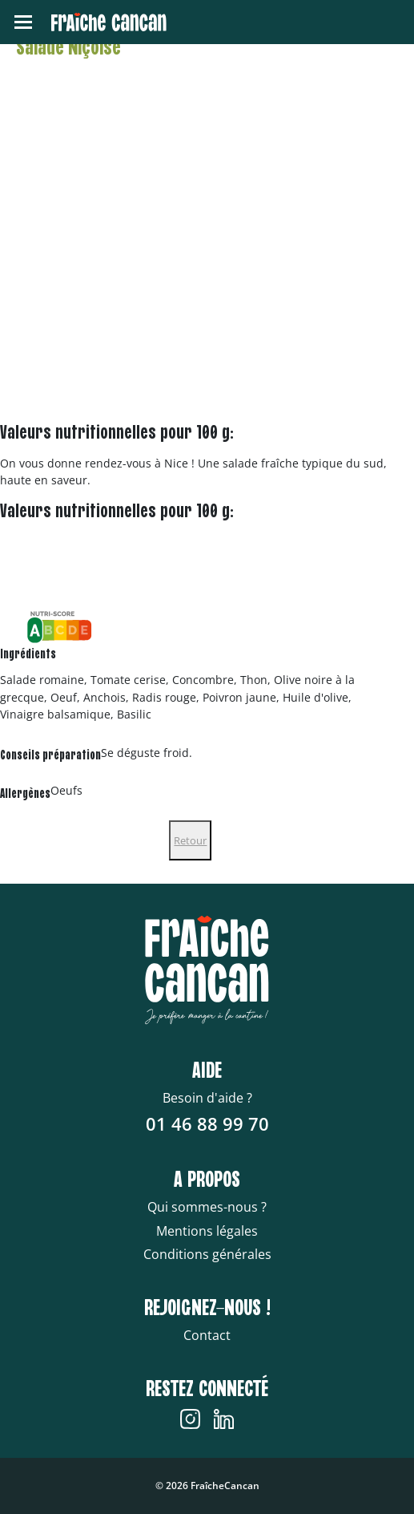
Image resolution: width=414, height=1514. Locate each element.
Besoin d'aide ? (207, 1098)
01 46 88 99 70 (207, 1123)
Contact (207, 1335)
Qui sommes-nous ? (207, 1207)
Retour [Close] (190, 840)
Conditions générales (207, 1254)
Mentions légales (207, 1231)
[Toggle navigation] (23, 22)
